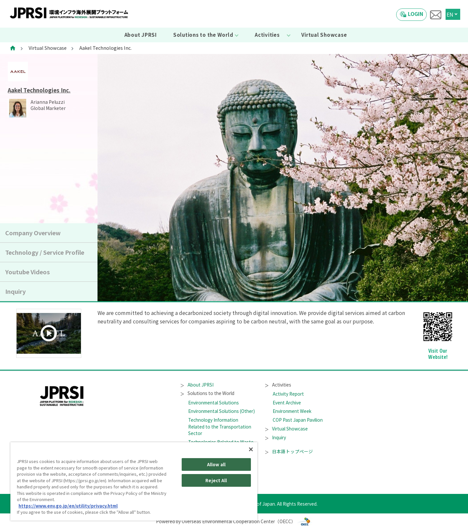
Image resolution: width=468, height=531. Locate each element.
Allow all (216, 464)
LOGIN (415, 14)
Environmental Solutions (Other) (221, 411)
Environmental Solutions (213, 402)
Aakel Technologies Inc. (39, 90)
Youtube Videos (27, 271)
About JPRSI (140, 34)
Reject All (216, 480)
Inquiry (15, 291)
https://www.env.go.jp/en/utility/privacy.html (68, 506)
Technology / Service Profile (44, 252)
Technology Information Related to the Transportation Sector (219, 426)
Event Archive (287, 402)
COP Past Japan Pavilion (298, 419)
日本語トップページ (289, 451)
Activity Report (288, 393)
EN (450, 14)
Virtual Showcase (324, 34)
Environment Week (292, 411)
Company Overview (33, 232)
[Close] (251, 449)
